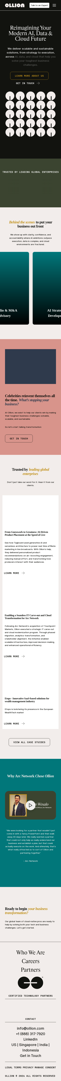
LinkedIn (30, 1039)
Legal (9, 1067)
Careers (30, 961)
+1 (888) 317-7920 (30, 1034)
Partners (30, 970)
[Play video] (30, 805)
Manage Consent (45, 1067)
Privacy (28, 1067)
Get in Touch (30, 1056)
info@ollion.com (30, 1028)
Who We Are (30, 953)
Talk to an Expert (39, 5)
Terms (17, 1067)
